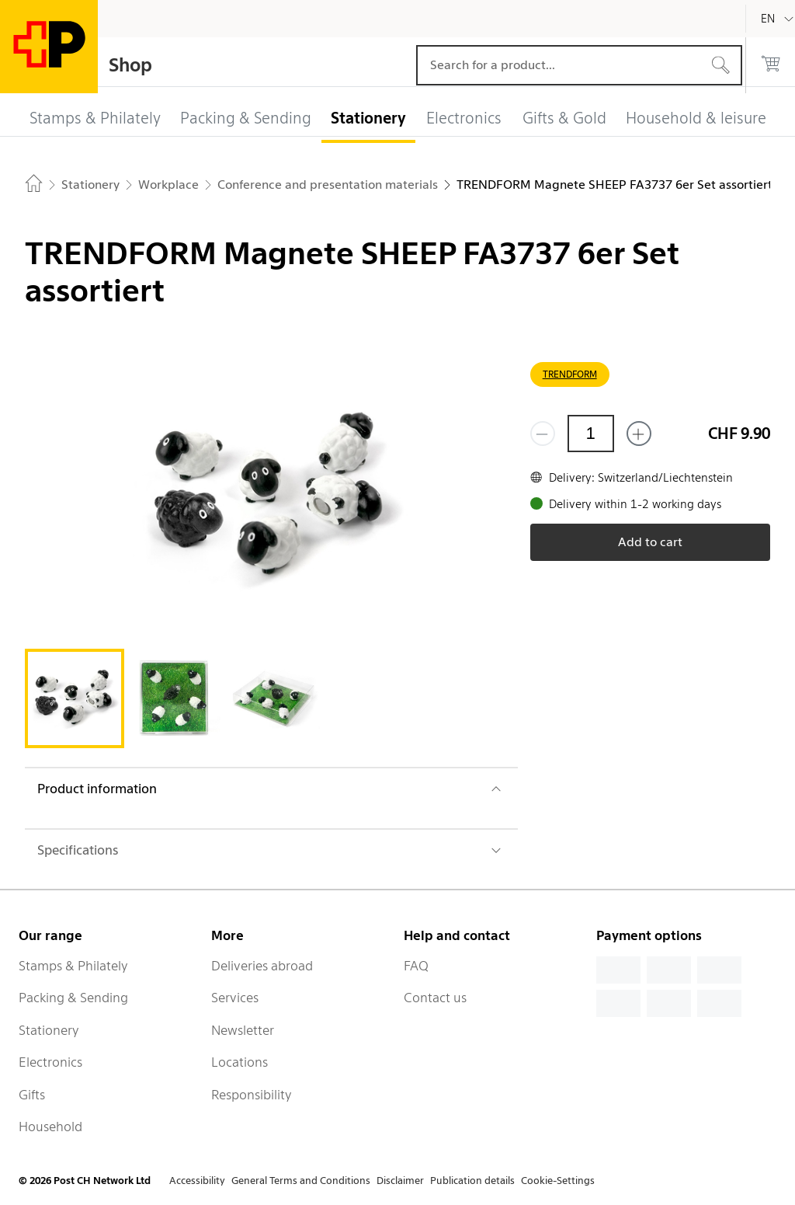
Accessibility (197, 1180)
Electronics (50, 1062)
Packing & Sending (73, 997)
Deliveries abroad (262, 965)
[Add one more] (639, 433)
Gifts (32, 1094)
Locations (239, 1062)
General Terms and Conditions (300, 1180)
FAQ (416, 965)
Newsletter (242, 1030)
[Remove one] (542, 433)
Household (50, 1126)
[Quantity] (591, 433)
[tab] (74, 698)
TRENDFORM (570, 374)
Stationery (49, 1030)
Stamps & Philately (73, 965)
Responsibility (251, 1094)
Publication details (472, 1180)
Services (235, 997)
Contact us (435, 997)
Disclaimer (400, 1180)
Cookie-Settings (558, 1180)
